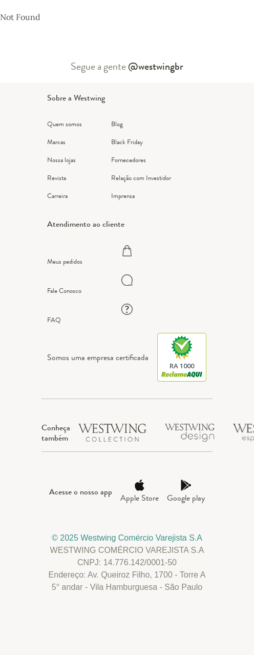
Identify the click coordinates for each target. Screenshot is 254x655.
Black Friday (127, 142)
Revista (56, 178)
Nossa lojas (61, 160)
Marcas (56, 142)
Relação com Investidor (141, 178)
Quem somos (64, 124)
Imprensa (123, 196)
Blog (117, 124)
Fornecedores (128, 160)
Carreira (57, 196)
